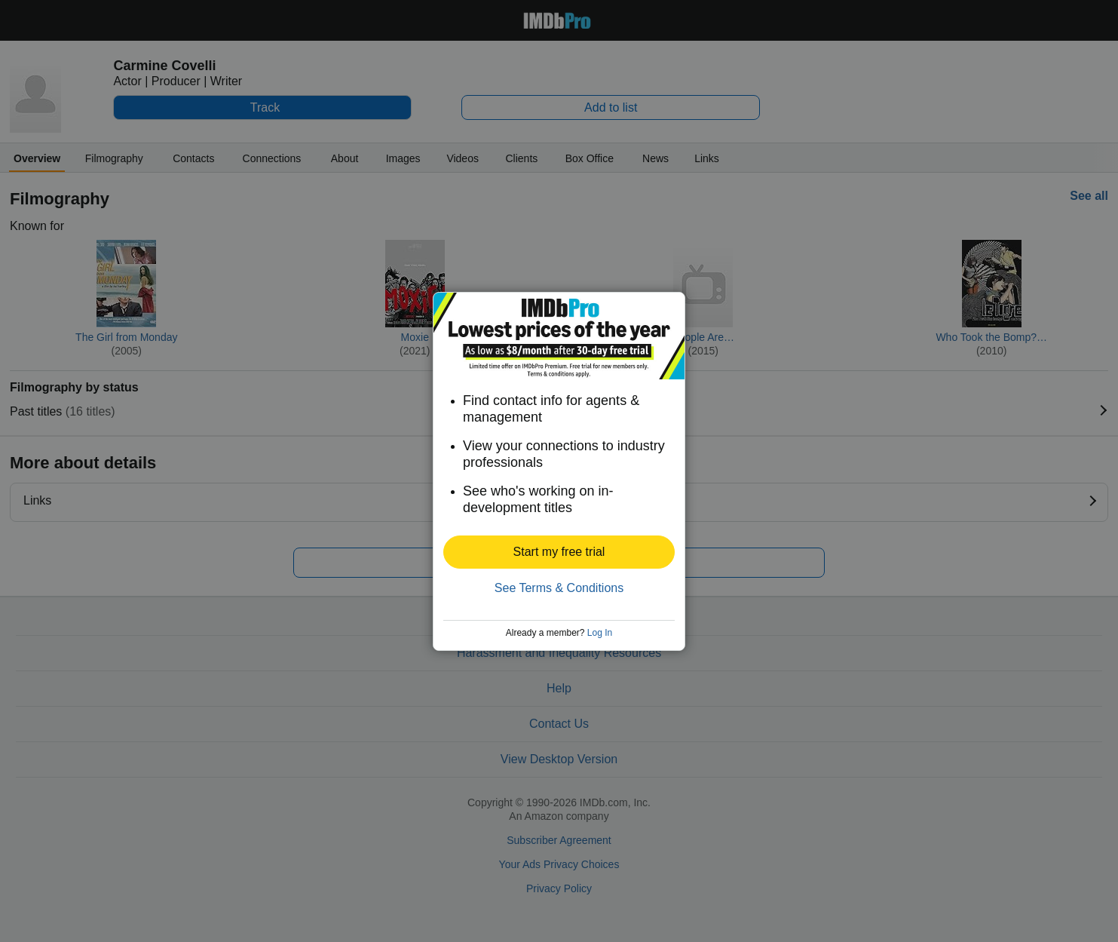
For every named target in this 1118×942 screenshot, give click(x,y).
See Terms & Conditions (559, 587)
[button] (559, 552)
